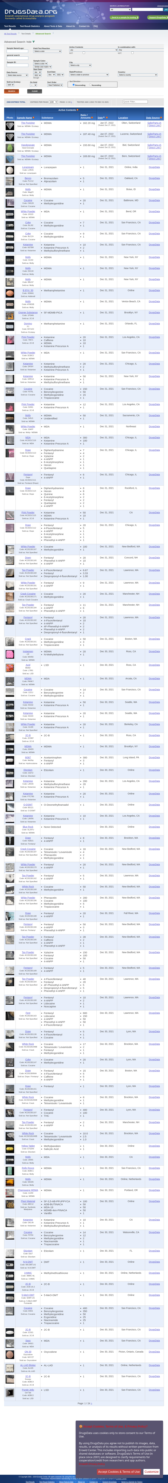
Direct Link (154, 125)
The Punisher (28, 123)
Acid (28, 665)
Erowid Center (121, 1479)
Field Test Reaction (41, 48)
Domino (28, 323)
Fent (28, 1013)
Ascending (96, 85)
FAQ (96, 26)
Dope (28, 450)
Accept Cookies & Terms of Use (119, 1471)
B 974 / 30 (28, 290)
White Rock (28, 886)
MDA (28, 437)
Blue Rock (28, 826)
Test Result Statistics (30, 26)
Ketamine (28, 244)
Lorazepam (28, 167)
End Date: (51, 72)
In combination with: (127, 47)
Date (100, 117)
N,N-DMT (28, 1262)
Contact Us (84, 26)
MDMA (27, 678)
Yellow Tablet (28, 1146)
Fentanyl (28, 474)
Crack (28, 639)
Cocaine (28, 200)
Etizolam (28, 770)
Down (28, 557)
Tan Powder (28, 570)
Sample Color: (39, 61)
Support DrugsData (109, 1482)
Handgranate (28, 145)
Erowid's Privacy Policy (92, 1463)
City (71, 62)
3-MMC (28, 1273)
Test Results (10, 26)
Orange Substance (28, 312)
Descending (80, 85)
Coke (28, 222)
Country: (121, 72)
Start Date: (38, 69)
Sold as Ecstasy (13, 82)
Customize (152, 1471)
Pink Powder (28, 337)
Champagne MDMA (28, 1190)
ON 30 (28, 1351)
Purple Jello (28, 1390)
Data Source (12, 72)
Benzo (28, 178)
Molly (28, 189)
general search (13, 55)
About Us (70, 26)
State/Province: (75, 72)
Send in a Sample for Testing (131, 1482)
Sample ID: (11, 62)
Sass (28, 1340)
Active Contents (76, 47)
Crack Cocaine (28, 593)
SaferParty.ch (154, 123)
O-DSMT (27, 804)
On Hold (33, 82)
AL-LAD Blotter (28, 1365)
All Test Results (10, 34)
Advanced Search (43, 34)
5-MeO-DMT (28, 1295)
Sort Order (51, 82)
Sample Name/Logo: (15, 48)
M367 (28, 757)
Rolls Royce (28, 1168)
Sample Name (24, 117)
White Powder (28, 211)
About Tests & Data (53, 26)
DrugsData (154, 167)
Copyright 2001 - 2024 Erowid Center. (34, 1477)
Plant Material (28, 1201)
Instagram (28, 651)
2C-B (28, 735)
